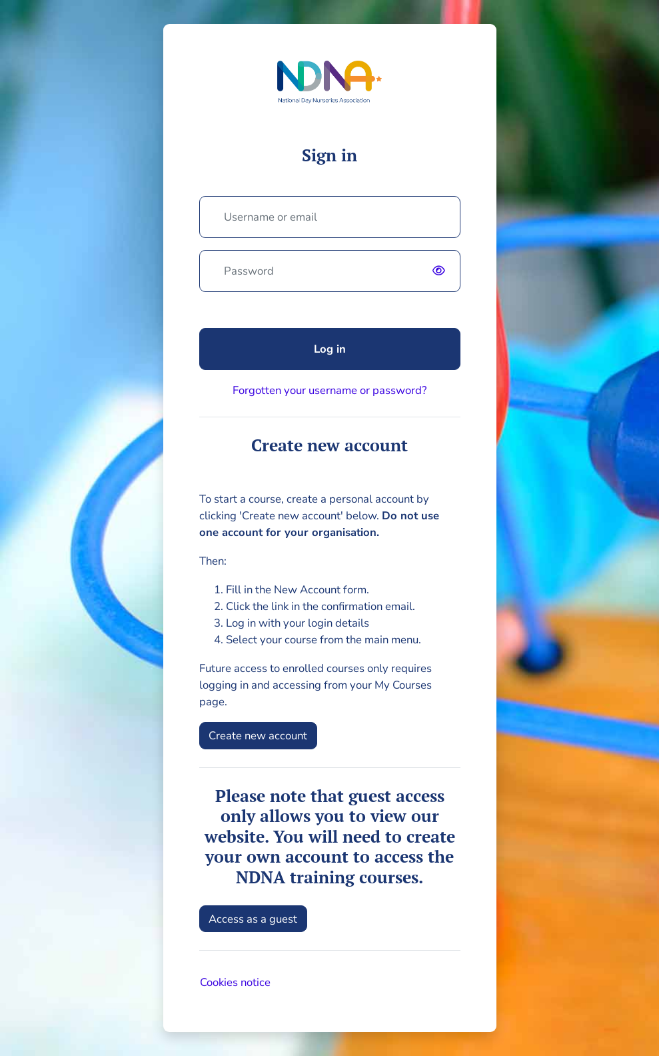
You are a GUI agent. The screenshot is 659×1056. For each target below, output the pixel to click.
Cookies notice (235, 982)
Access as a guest (253, 919)
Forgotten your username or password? (329, 390)
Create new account (258, 735)
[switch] (442, 271)
